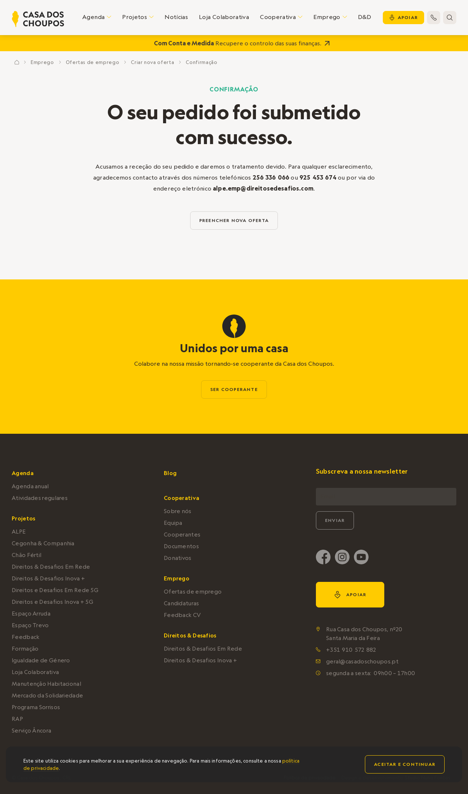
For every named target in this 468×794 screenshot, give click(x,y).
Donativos (178, 557)
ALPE (19, 531)
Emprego (42, 62)
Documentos (181, 546)
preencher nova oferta (234, 220)
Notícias (176, 16)
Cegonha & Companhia (43, 543)
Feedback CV (182, 615)
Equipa (173, 522)
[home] (38, 19)
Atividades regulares (40, 497)
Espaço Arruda (31, 613)
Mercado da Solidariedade (47, 695)
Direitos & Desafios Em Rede (51, 566)
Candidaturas (181, 603)
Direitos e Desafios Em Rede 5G (55, 590)
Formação (25, 648)
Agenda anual (30, 486)
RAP (17, 718)
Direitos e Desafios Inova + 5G (52, 601)
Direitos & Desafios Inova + (48, 578)
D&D (364, 16)
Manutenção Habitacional (46, 683)
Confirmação (201, 62)
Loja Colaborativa (224, 16)
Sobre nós (178, 511)
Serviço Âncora (31, 730)
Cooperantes (182, 534)
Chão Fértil (26, 555)
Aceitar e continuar (404, 764)
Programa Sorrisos (36, 707)
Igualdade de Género (41, 660)
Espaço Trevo (30, 625)
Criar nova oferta (152, 62)
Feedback (25, 636)
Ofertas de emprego (93, 62)
